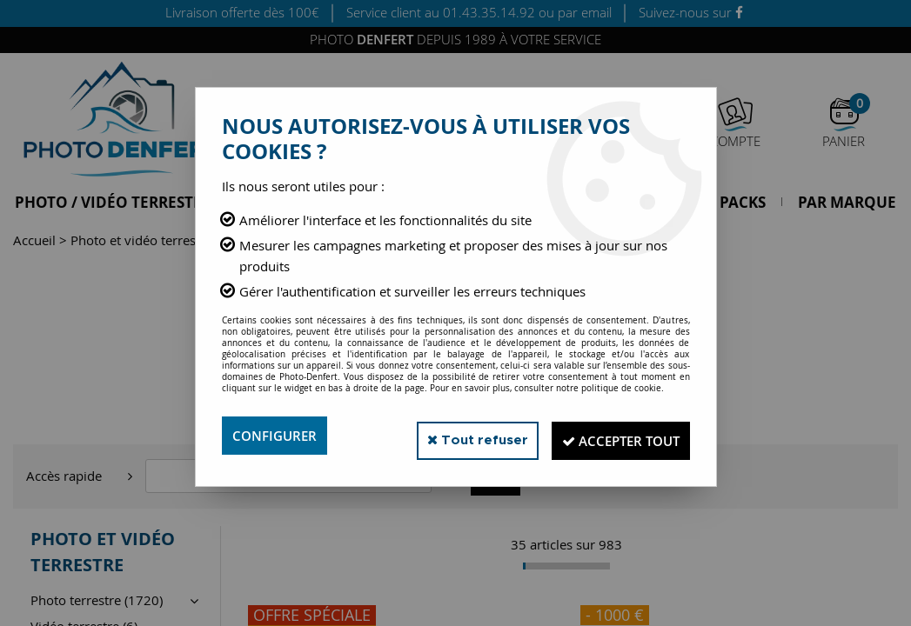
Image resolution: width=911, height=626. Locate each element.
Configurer (277, 435)
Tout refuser (454, 435)
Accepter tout (612, 435)
